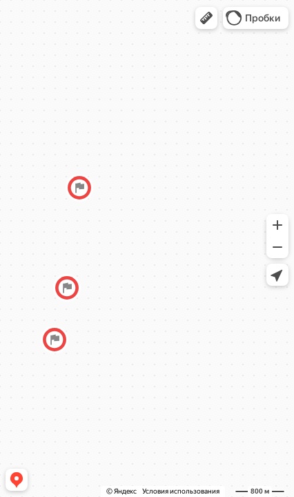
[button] (206, 18)
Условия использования (180, 491)
